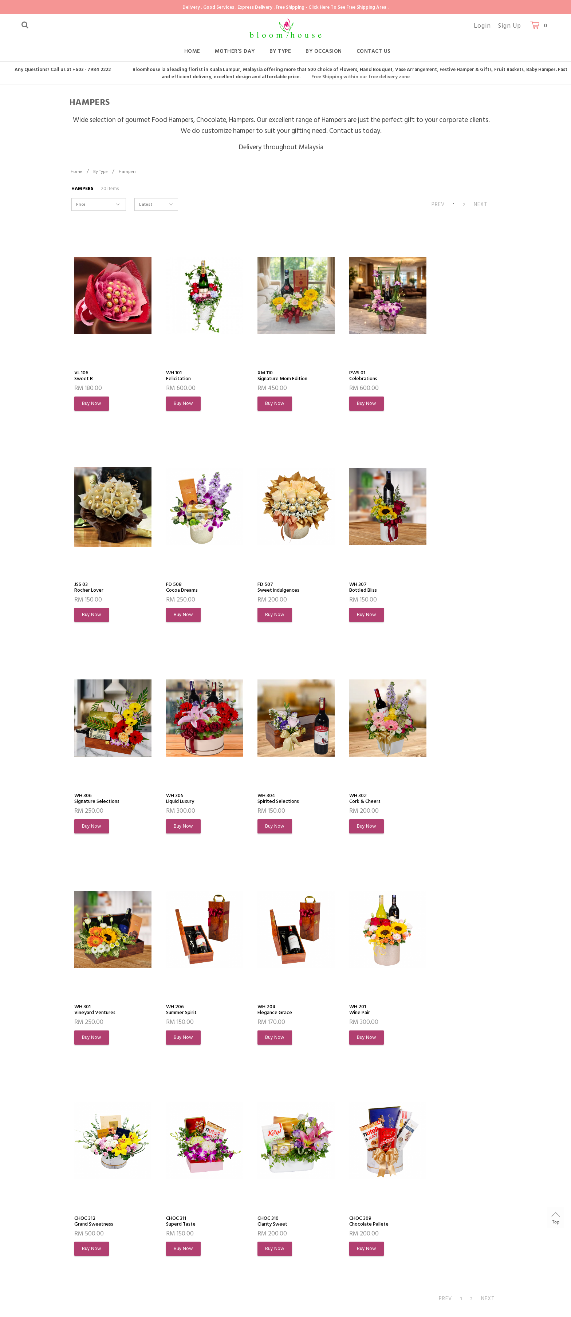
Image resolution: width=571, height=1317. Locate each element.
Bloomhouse (114, 1308)
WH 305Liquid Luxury (433, 588)
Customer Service (269, 1179)
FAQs (173, 1210)
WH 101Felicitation (174, 376)
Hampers (128, 171)
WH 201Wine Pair (87, 1012)
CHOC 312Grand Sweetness (182, 1012)
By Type (280, 51)
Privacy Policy (90, 1262)
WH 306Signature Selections (357, 588)
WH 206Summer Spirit (349, 800)
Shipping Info (183, 1223)
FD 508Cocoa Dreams (93, 588)
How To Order (184, 1197)
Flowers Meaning (95, 1236)
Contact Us (374, 51)
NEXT (481, 204)
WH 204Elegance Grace (435, 800)
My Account (89, 1210)
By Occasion (324, 51)
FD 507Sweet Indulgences (184, 588)
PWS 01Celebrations (347, 376)
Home (192, 51)
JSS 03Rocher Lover (432, 376)
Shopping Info (188, 1179)
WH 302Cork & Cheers (178, 800)
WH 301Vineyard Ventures (269, 800)
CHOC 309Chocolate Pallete (438, 1012)
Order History (91, 1223)
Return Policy (183, 1236)
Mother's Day (235, 51)
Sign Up (509, 26)
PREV (438, 204)
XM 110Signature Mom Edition (275, 376)
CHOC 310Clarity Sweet (348, 1012)
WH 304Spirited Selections (99, 800)
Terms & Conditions (98, 1249)
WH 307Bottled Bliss (261, 588)
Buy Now (92, 404)
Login (482, 26)
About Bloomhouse (103, 1179)
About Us (86, 1197)
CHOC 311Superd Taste (262, 1012)
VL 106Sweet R (85, 376)
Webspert (201, 1308)
